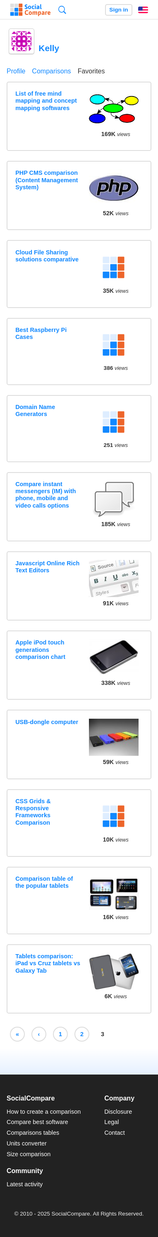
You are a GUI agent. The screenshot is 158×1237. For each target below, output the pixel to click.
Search (62, 10)
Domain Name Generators (35, 410)
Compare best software (37, 1122)
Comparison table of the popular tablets (44, 882)
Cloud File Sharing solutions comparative (47, 256)
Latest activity (25, 1184)
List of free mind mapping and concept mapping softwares (46, 100)
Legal (111, 1122)
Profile (16, 71)
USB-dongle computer (46, 722)
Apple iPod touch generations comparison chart (40, 649)
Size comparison (28, 1154)
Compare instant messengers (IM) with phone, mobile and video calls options (45, 495)
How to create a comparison (44, 1111)
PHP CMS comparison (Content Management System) (46, 179)
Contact (114, 1132)
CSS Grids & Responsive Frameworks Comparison (33, 812)
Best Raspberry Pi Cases (41, 333)
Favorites (91, 71)
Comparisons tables (33, 1132)
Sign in (118, 10)
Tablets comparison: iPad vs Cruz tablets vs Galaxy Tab (47, 963)
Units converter (27, 1143)
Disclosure (118, 1111)
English (143, 10)
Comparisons (51, 71)
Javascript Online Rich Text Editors (47, 567)
